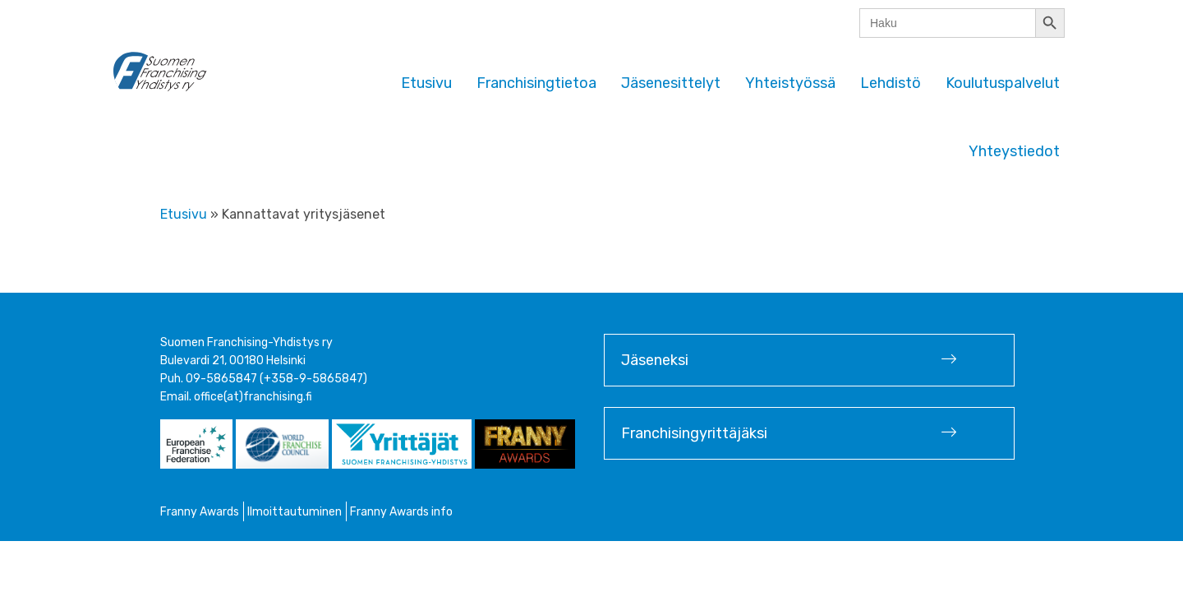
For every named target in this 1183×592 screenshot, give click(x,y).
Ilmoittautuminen (294, 512)
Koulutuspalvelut (1003, 83)
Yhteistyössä (790, 83)
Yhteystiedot (1014, 151)
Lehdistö (890, 83)
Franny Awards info (401, 512)
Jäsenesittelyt (670, 83)
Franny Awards (199, 512)
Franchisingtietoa (536, 83)
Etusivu (426, 83)
